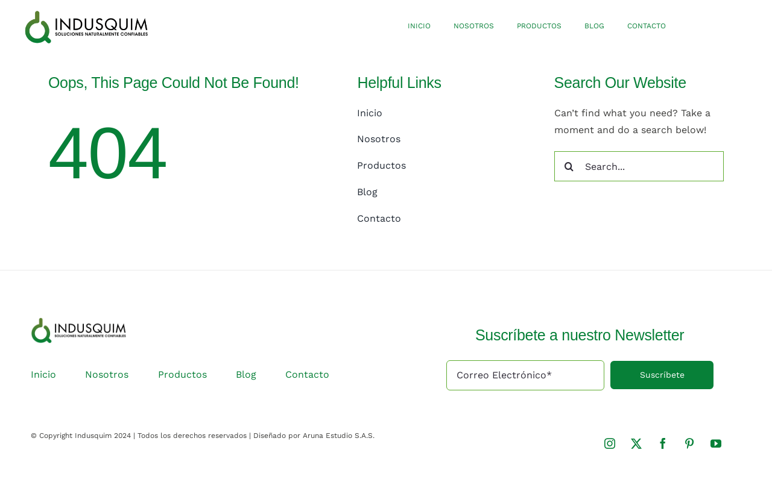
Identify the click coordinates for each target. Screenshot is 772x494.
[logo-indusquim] (87, 14)
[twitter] (636, 443)
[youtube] (716, 443)
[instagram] (610, 443)
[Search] (569, 166)
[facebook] (663, 443)
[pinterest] (689, 443)
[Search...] (639, 166)
